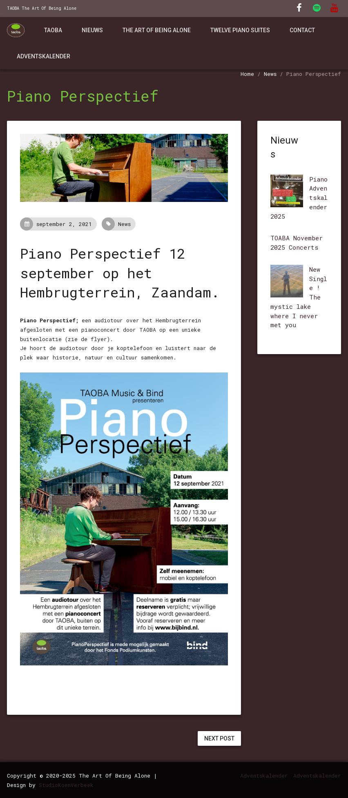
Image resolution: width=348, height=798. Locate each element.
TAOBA (53, 30)
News (270, 74)
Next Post (219, 738)
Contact (302, 30)
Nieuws (92, 30)
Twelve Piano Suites (240, 30)
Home (247, 74)
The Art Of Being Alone (157, 30)
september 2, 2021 (58, 224)
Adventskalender (43, 56)
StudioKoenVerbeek (66, 785)
